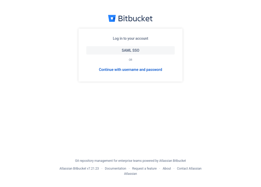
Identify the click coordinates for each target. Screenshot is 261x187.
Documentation (115, 168)
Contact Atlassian (189, 168)
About (167, 168)
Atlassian (130, 174)
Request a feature (144, 168)
